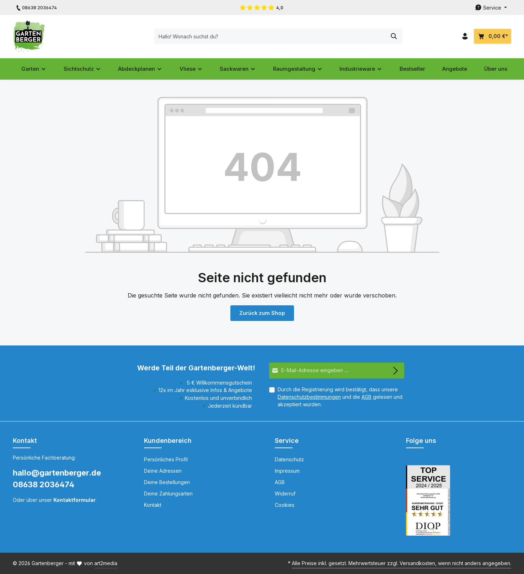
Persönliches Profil (166, 459)
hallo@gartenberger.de (57, 472)
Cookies (284, 505)
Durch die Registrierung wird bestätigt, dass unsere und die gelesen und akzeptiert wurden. (340, 396)
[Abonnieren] (395, 371)
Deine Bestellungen (167, 482)
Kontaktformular (74, 500)
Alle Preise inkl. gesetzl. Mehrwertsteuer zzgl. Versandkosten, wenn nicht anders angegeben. (401, 563)
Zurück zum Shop (262, 313)
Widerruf (285, 493)
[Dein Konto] (464, 36)
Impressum (287, 471)
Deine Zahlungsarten (168, 493)
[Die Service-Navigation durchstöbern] (491, 7)
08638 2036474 (43, 484)
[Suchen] (378, 36)
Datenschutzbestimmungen (309, 397)
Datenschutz (289, 459)
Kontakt (152, 505)
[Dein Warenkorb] (492, 36)
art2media (105, 563)
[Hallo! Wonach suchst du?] (254, 36)
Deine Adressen (163, 471)
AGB (366, 397)
